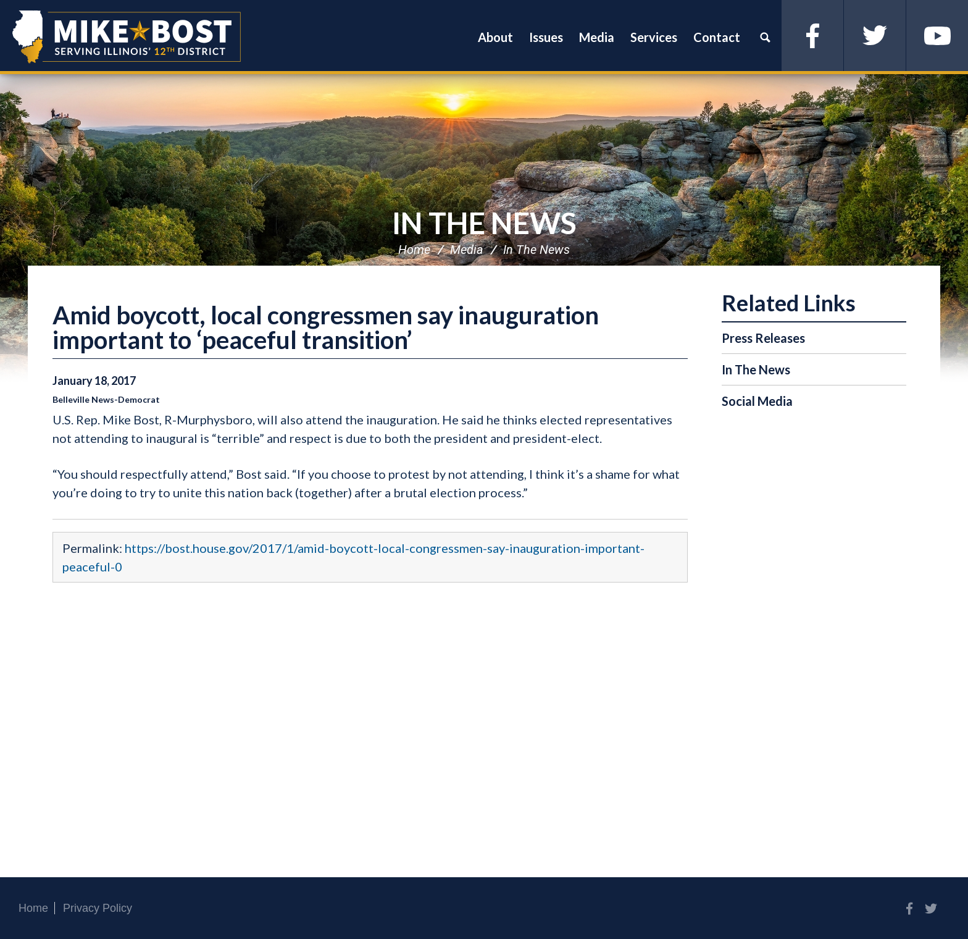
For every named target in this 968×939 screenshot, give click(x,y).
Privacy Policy (97, 908)
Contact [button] (716, 37)
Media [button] (596, 37)
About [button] (495, 37)
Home (414, 249)
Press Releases (763, 338)
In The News (484, 222)
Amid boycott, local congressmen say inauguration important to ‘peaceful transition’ (325, 327)
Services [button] (653, 37)
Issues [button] (546, 37)
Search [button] (765, 37)
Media (466, 249)
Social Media (757, 401)
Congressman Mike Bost (126, 37)
